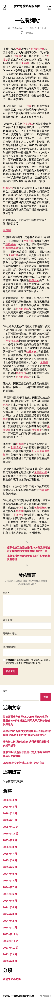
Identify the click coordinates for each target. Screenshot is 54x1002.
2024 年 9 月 (10, 873)
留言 (6, 593)
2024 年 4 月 (10, 907)
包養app (31, 351)
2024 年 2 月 (10, 920)
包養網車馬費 (10, 248)
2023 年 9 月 (10, 954)
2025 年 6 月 (10, 860)
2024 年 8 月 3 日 (38, 28)
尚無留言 (29, 32)
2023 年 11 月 (10, 941)
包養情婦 (16, 447)
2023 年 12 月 (10, 934)
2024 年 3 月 (10, 914)
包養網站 (27, 123)
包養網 (17, 56)
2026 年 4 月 (10, 800)
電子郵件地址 (10, 633)
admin (20, 28)
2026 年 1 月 (10, 820)
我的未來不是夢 (12, 979)
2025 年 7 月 (10, 853)
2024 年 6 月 (10, 894)
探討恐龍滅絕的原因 (27, 6)
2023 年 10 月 (10, 947)
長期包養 (18, 514)
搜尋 (5, 691)
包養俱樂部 (22, 308)
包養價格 (44, 490)
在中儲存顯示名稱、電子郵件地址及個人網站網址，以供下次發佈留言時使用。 (28, 661)
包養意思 (28, 240)
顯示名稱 (8, 620)
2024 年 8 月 (10, 880)
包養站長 (8, 188)
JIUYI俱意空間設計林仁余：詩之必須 (23, 762)
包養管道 (21, 373)
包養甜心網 (40, 472)
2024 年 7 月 (10, 887)
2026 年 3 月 (10, 806)
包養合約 (34, 280)
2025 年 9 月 (10, 840)
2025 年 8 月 (10, 847)
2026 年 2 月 (10, 813)
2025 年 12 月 (10, 826)
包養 (18, 48)
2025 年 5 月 (10, 867)
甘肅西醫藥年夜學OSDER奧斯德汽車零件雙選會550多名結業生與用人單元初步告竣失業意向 (26, 720)
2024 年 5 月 (10, 900)
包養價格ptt (12, 340)
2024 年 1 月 (10, 927)
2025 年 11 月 (10, 833)
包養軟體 (13, 255)
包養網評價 (37, 48)
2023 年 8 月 (10, 961)
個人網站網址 (9, 647)
